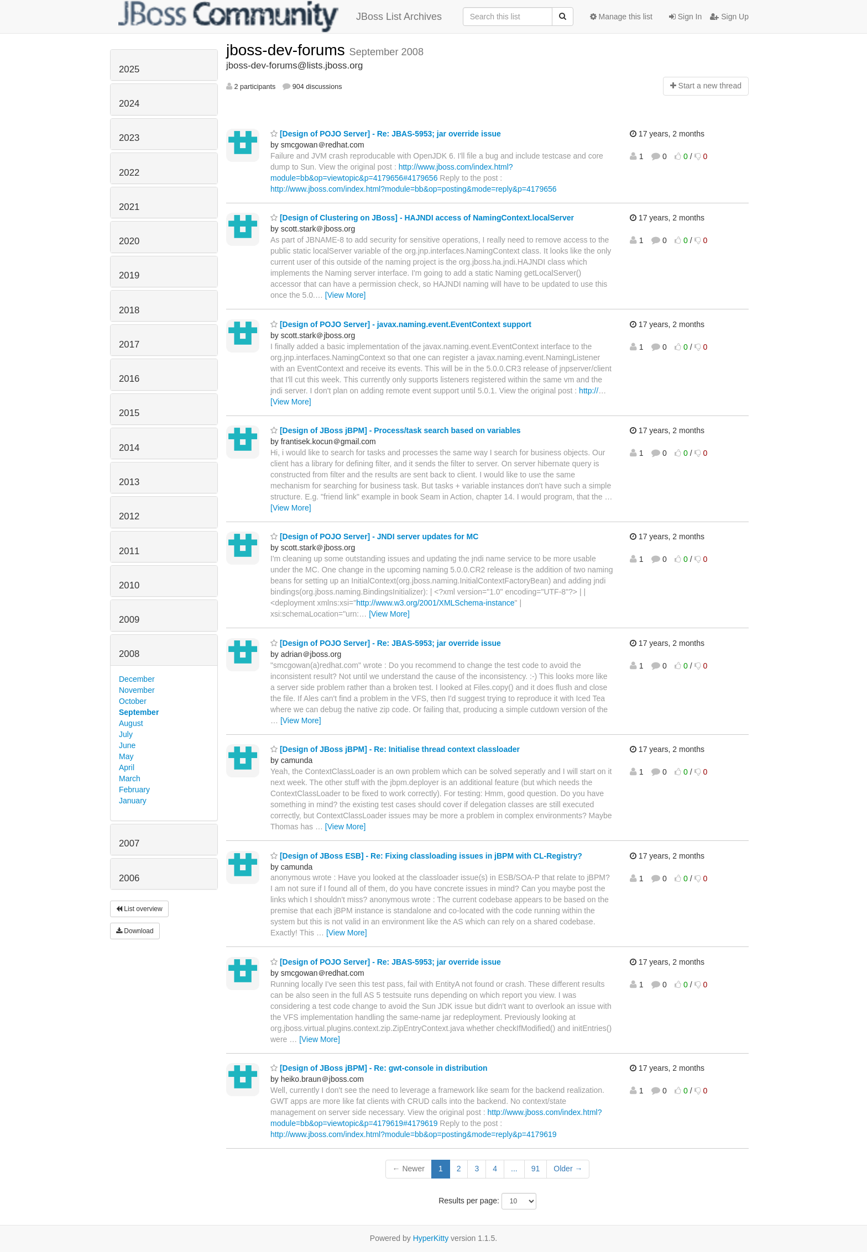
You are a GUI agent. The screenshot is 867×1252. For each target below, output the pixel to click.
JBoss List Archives (280, 16)
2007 (129, 843)
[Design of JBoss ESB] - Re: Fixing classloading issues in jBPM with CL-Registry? (426, 855)
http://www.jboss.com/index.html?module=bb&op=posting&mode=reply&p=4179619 (413, 1134)
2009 (129, 619)
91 (535, 1168)
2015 (129, 413)
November (137, 690)
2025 (129, 69)
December (137, 679)
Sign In (685, 16)
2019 (129, 275)
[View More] (345, 295)
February (134, 789)
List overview (139, 909)
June (127, 745)
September (139, 712)
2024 (129, 103)
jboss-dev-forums (287, 50)
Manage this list (621, 16)
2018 (129, 310)
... (514, 1168)
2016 (129, 379)
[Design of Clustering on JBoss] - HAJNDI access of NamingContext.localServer (422, 217)
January (133, 800)
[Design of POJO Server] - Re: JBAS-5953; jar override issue (385, 133)
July (126, 734)
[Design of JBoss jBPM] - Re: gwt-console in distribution (379, 1068)
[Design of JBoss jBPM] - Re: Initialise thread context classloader (395, 749)
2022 (129, 172)
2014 (129, 448)
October (133, 701)
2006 (129, 878)
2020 (129, 241)
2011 (129, 551)
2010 (129, 585)
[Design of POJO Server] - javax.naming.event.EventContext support (400, 324)
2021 (129, 207)
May (126, 756)
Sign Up (729, 16)
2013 (129, 482)
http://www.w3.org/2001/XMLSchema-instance (435, 602)
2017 (129, 344)
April (126, 767)
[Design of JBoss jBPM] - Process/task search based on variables (395, 430)
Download (135, 931)
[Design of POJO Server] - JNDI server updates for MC (374, 536)
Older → (567, 1168)
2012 (129, 516)
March (129, 778)
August (131, 723)
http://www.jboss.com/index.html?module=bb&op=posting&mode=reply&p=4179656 (413, 189)
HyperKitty (431, 1238)
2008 (129, 654)
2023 (129, 138)
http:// (588, 390)
